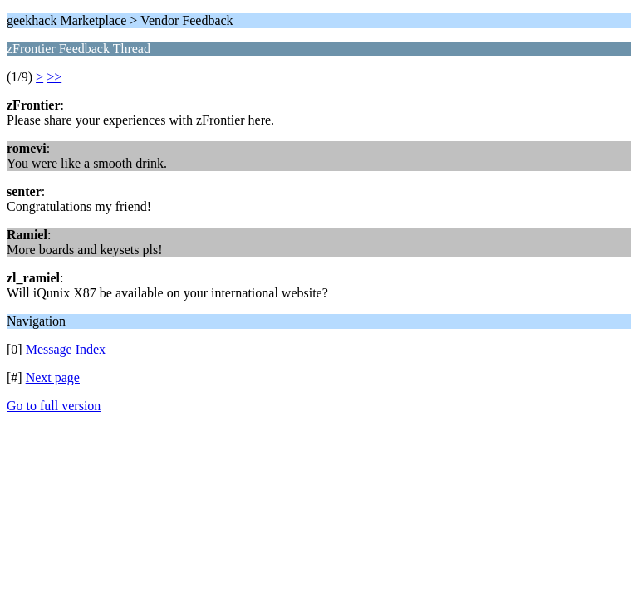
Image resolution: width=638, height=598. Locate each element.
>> (54, 77)
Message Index (66, 349)
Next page (53, 377)
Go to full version (54, 406)
